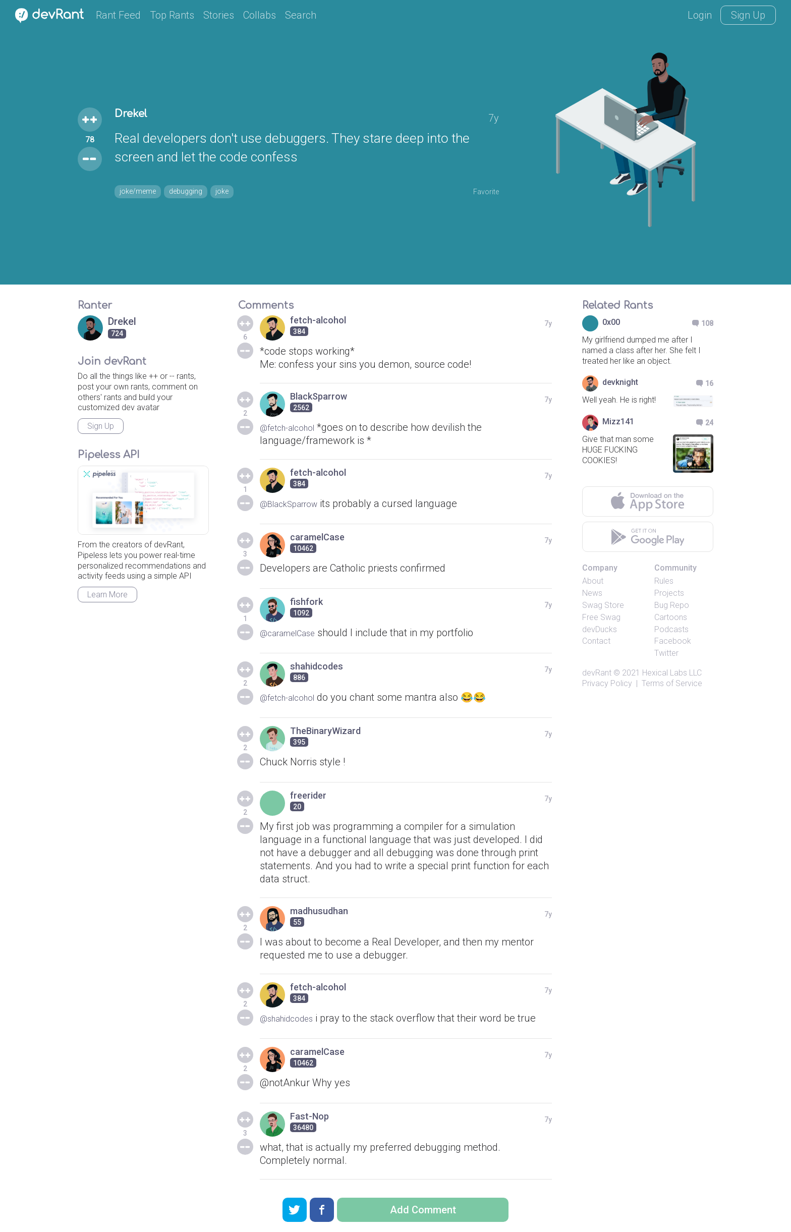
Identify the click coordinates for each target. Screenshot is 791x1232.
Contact (596, 641)
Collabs (259, 15)
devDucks (599, 629)
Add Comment (423, 1210)
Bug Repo (671, 605)
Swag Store (603, 605)
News (592, 593)
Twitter (666, 653)
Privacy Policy (607, 683)
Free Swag (601, 617)
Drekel (137, 114)
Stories (218, 15)
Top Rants (172, 15)
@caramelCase (294, 633)
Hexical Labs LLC (672, 673)
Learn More (107, 594)
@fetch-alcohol (293, 427)
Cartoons (670, 617)
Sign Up (748, 15)
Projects (669, 593)
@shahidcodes (292, 1018)
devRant (596, 673)
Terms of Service (672, 683)
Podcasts (671, 629)
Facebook (672, 641)
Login (700, 15)
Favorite (481, 190)
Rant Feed (118, 15)
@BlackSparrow (295, 503)
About (592, 581)
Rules (663, 581)
